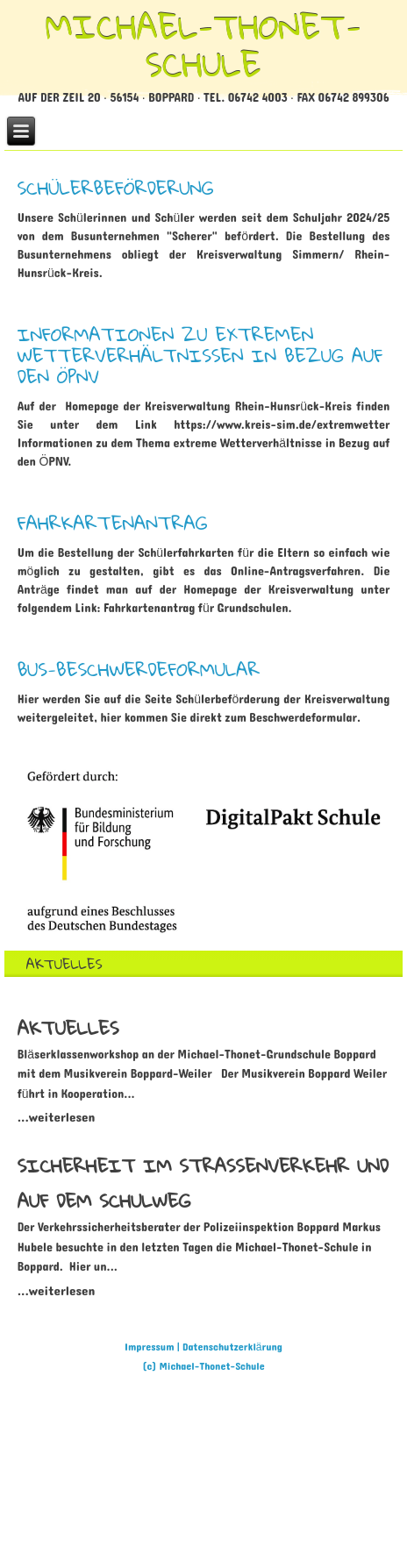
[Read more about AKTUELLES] (68, 1027)
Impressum (150, 1347)
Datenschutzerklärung (232, 1347)
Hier (28, 699)
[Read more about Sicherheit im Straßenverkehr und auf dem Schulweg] (57, 1291)
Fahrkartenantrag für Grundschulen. (198, 608)
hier (110, 718)
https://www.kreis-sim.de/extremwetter (281, 425)
